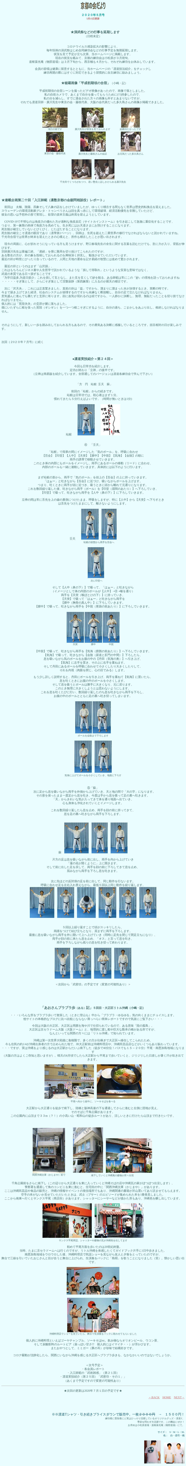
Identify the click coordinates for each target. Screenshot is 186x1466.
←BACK (154, 1397)
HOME (166, 1397)
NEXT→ (179, 1397)
